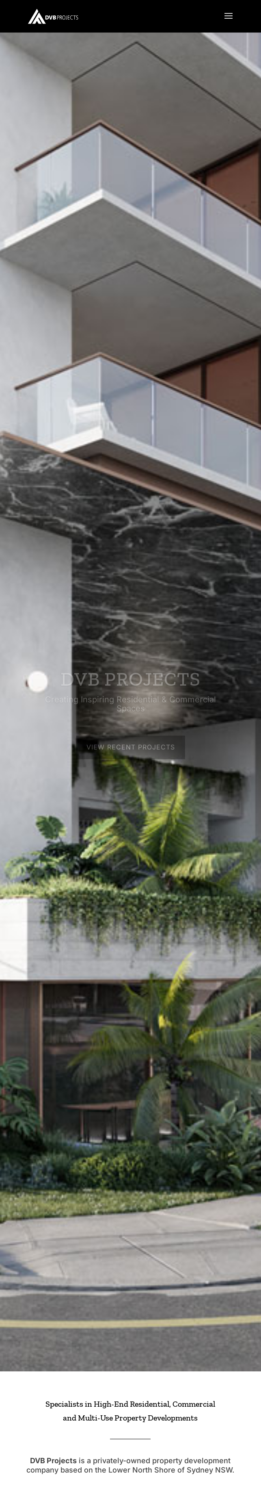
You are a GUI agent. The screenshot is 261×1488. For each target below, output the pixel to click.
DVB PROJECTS (130, 682)
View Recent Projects (130, 750)
